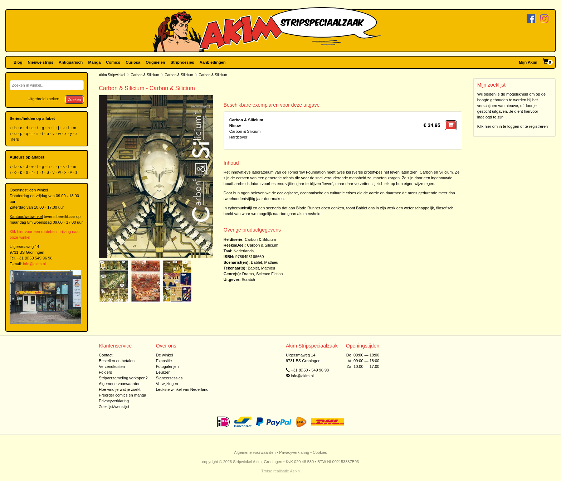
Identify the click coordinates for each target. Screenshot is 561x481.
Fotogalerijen (167, 366)
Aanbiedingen (213, 62)
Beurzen (163, 372)
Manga (94, 62)
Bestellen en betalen (117, 361)
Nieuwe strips (41, 62)
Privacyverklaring (114, 401)
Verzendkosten (112, 366)
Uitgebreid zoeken (43, 99)
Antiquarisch (71, 62)
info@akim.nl (34, 264)
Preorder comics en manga (122, 395)
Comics (113, 62)
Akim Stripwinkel (112, 75)
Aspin (295, 471)
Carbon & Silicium (145, 75)
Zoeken (74, 99)
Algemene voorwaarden (119, 384)
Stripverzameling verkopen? (123, 378)
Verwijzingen (167, 384)
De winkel (164, 355)
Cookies (320, 452)
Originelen (155, 62)
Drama (248, 274)
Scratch (248, 279)
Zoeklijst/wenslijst (114, 406)
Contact (105, 355)
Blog (18, 62)
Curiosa (133, 62)
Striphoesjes (182, 62)
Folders (105, 372)
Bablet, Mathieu (264, 262)
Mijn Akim (528, 62)
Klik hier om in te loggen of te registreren (512, 126)
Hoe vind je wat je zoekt (119, 389)
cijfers (14, 139)
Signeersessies (169, 378)
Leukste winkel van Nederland (182, 389)
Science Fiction (269, 274)
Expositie (164, 361)
